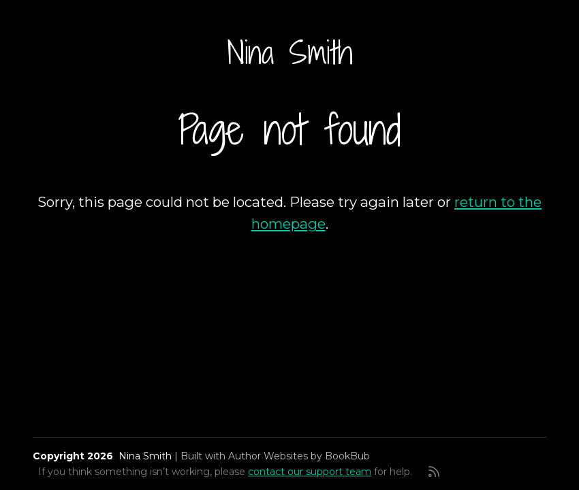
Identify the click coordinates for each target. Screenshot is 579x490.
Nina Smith (290, 52)
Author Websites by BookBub (299, 456)
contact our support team (309, 472)
